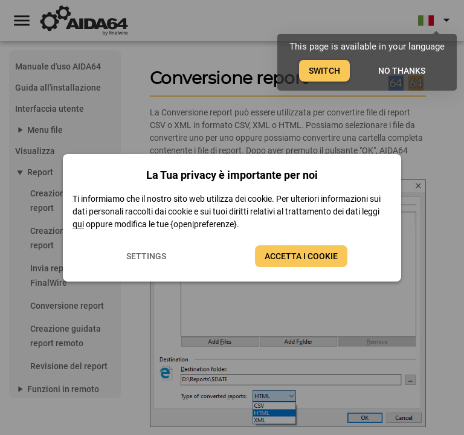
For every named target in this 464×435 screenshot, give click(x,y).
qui (78, 224)
